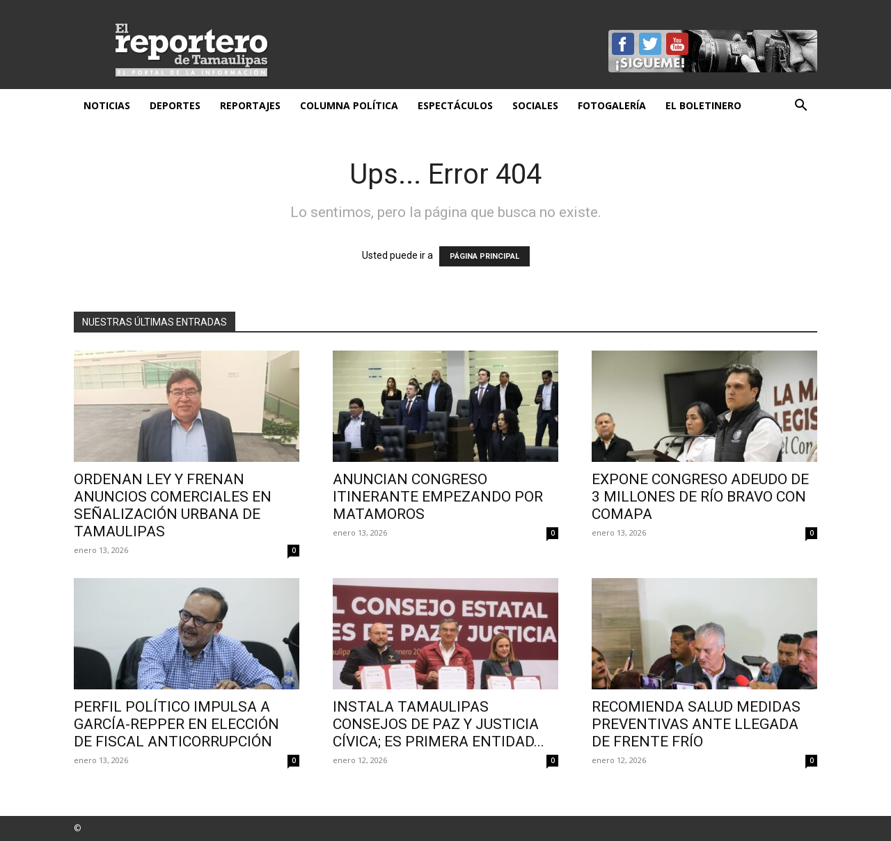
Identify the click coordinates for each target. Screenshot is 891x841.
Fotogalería (612, 105)
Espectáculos (455, 105)
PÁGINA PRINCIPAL (484, 256)
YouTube (677, 44)
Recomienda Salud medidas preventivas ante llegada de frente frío (696, 724)
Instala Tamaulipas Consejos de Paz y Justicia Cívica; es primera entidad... (438, 724)
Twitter (650, 44)
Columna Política (349, 105)
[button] (800, 106)
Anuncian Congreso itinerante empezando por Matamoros (438, 496)
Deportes (175, 105)
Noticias (107, 105)
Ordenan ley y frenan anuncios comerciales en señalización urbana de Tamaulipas (172, 505)
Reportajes (250, 105)
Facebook (623, 44)
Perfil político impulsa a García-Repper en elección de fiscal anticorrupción (176, 724)
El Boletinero (703, 105)
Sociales (535, 105)
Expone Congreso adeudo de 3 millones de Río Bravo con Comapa (700, 496)
